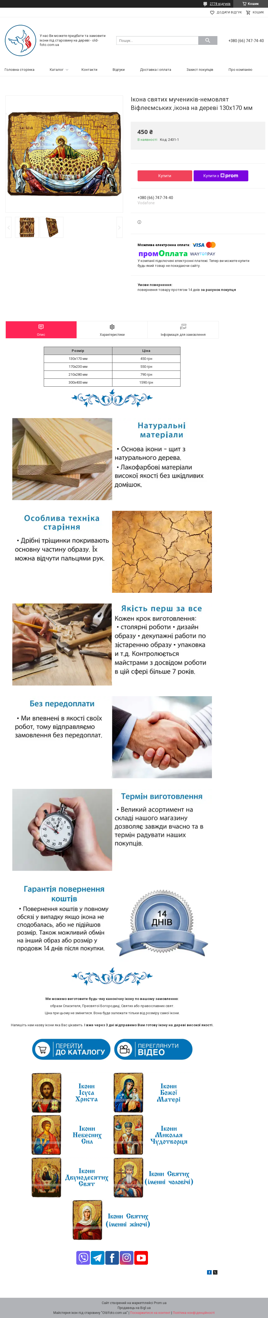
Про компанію (240, 70)
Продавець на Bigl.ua (134, 1308)
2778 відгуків (220, 4)
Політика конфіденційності (194, 1313)
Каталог (56, 70)
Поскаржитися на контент (150, 1313)
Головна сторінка (19, 70)
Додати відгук (229, 12)
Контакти (89, 70)
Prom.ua (160, 1303)
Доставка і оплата (155, 70)
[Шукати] (207, 40)
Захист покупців (200, 70)
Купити (164, 176)
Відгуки (119, 70)
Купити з (220, 175)
